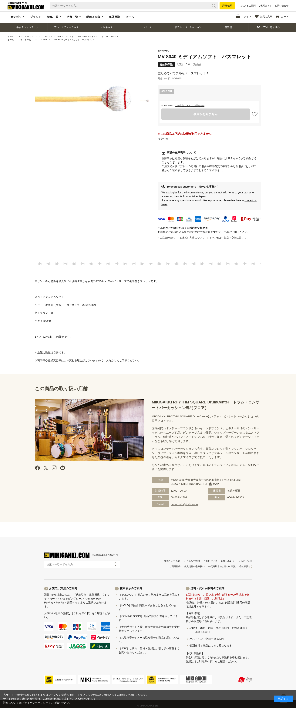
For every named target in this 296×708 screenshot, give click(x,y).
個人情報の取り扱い (194, 566)
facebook (37, 468)
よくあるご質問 (248, 5)
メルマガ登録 (245, 561)
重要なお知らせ (172, 561)
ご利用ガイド (265, 5)
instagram (54, 468)
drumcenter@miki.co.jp (184, 504)
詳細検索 (227, 5)
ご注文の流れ (167, 237)
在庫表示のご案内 (131, 588)
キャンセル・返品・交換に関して (227, 237)
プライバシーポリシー (35, 702)
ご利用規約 (174, 566)
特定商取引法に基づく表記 (222, 566)
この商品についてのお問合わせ (189, 105)
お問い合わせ (281, 5)
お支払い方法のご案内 (63, 588)
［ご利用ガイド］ (81, 613)
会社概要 (243, 566)
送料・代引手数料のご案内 (207, 588)
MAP (216, 483)
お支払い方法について (192, 237)
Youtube (62, 468)
